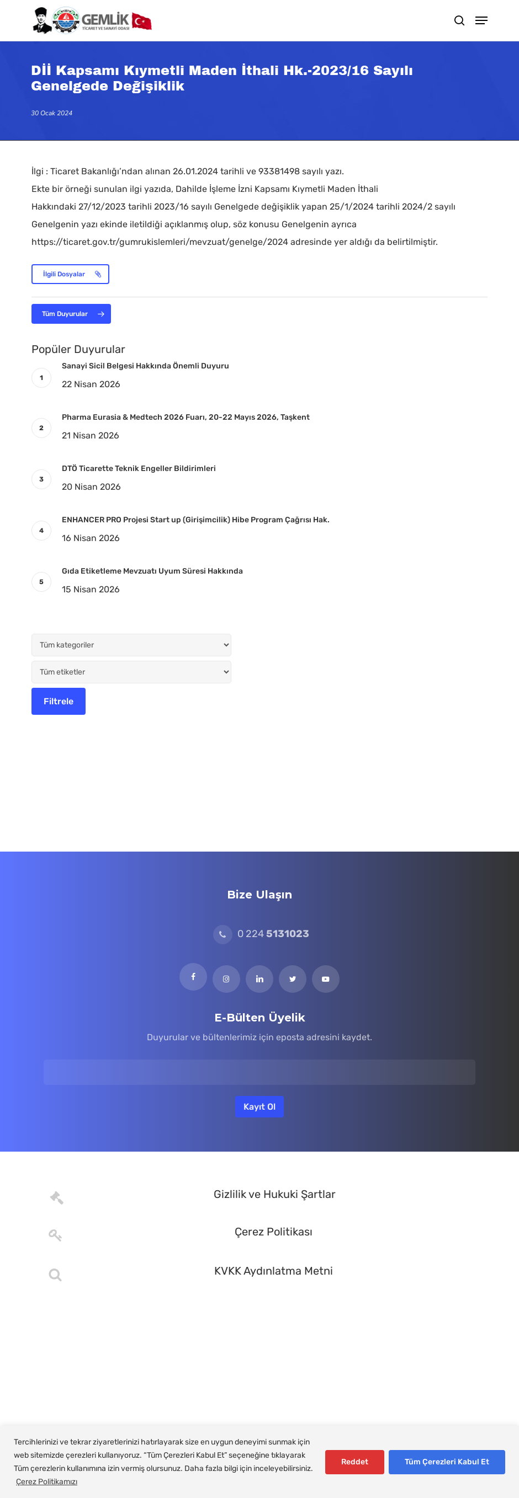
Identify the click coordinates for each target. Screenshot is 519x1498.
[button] (481, 20)
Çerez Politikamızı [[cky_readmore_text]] (46, 1481)
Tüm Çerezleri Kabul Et (447, 1462)
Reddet (354, 1462)
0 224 (261, 934)
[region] (259, 1462)
